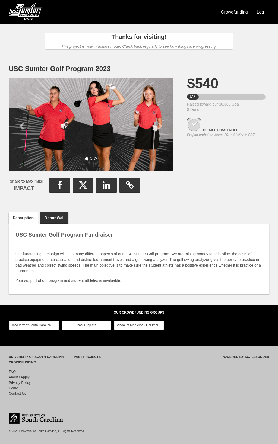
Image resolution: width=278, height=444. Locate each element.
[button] (21, 124)
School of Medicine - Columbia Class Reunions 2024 (140, 325)
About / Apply (19, 377)
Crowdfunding (234, 12)
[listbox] (91, 124)
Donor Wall (54, 218)
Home (13, 388)
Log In (263, 12)
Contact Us (17, 393)
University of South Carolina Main (35, 325)
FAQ (12, 372)
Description (23, 218)
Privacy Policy (20, 383)
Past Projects (86, 325)
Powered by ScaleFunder (245, 357)
